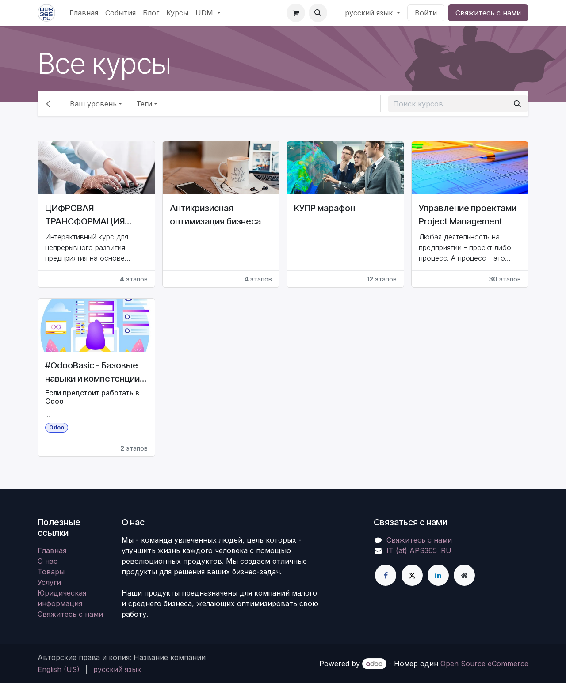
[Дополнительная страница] (464, 575)
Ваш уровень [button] (93, 103)
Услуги (49, 582)
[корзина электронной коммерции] (296, 13)
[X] (412, 575)
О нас (47, 561)
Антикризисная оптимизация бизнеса (215, 215)
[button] (318, 13)
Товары (51, 571)
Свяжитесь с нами (488, 12)
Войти (426, 12)
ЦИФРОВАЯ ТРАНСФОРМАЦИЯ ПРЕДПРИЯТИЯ (85, 215)
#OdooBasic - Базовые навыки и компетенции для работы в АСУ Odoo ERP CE (95, 372)
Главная (52, 550)
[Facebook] (385, 575)
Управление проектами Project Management (467, 215)
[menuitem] (84, 13)
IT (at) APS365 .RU (418, 550)
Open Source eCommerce (484, 663)
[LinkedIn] (438, 575)
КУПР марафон (324, 208)
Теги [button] (144, 103)
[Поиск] (517, 103)
